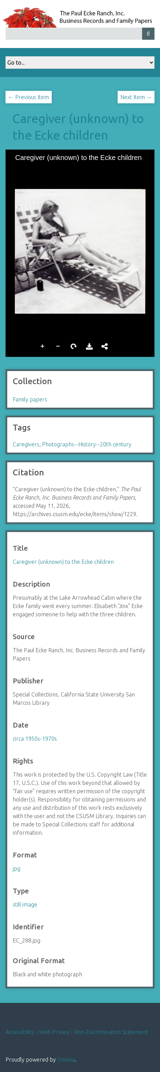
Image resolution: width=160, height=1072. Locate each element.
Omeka (66, 1059)
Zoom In (43, 346)
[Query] (80, 34)
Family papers (30, 399)
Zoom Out (58, 346)
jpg (16, 868)
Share (105, 346)
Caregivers (26, 444)
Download (89, 346)
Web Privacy (54, 1032)
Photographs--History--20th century (86, 444)
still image (25, 904)
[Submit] (148, 34)
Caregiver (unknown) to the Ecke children (63, 562)
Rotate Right (74, 346)
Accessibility (20, 1032)
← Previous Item (28, 97)
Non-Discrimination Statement (111, 1032)
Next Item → (136, 97)
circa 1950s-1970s (35, 739)
